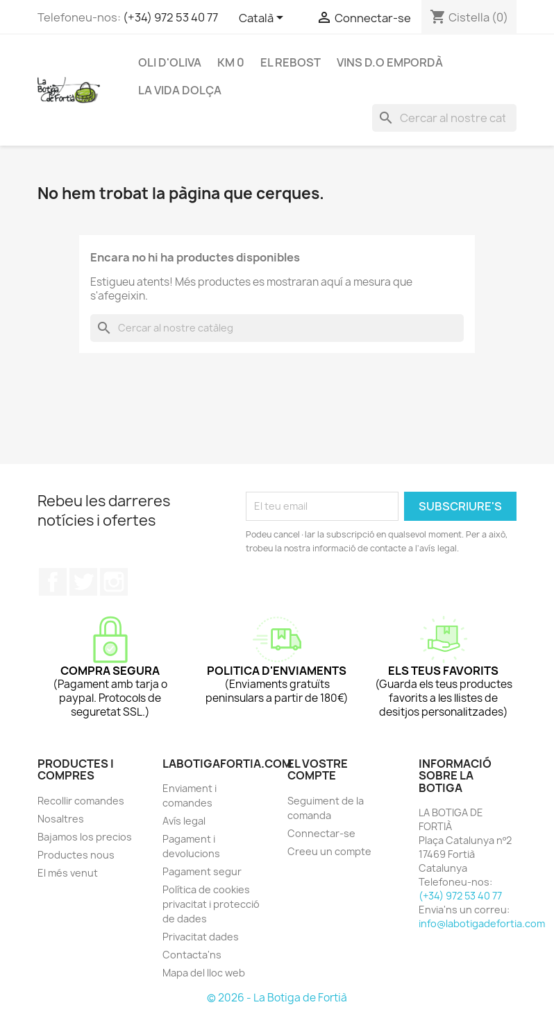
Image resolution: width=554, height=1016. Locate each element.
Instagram (114, 582)
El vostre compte (317, 770)
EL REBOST (290, 62)
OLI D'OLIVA (169, 62)
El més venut (67, 872)
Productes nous (76, 854)
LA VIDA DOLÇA (179, 90)
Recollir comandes (80, 800)
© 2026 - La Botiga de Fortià (277, 997)
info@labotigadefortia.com (482, 923)
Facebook (53, 582)
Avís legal (183, 820)
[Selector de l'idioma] (263, 18)
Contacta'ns (191, 954)
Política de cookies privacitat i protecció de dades (211, 904)
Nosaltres (60, 818)
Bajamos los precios (84, 836)
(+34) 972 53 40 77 (170, 17)
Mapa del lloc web (203, 972)
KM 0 (230, 62)
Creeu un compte (329, 851)
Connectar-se (321, 833)
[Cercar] (444, 118)
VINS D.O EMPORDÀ (390, 62)
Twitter (83, 582)
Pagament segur (202, 871)
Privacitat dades (200, 936)
